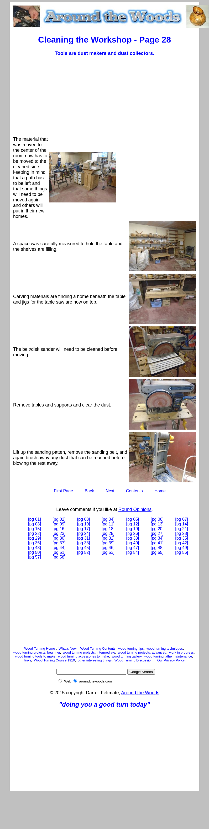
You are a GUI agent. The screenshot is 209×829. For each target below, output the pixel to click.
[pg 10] (83, 524)
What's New (68, 648)
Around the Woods (140, 692)
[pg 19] (132, 528)
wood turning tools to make (35, 656)
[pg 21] (181, 528)
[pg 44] (59, 547)
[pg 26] (132, 533)
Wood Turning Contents (98, 648)
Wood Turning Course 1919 (54, 660)
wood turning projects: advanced (142, 652)
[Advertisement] (107, 98)
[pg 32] (108, 538)
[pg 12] (132, 524)
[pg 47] (132, 547)
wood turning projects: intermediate (89, 652)
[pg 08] (34, 524)
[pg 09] (59, 524)
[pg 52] (83, 552)
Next (110, 491)
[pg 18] (108, 528)
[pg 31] (83, 538)
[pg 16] (59, 528)
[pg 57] (34, 557)
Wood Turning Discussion (133, 660)
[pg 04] (108, 519)
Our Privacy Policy (171, 660)
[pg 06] (157, 519)
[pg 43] (34, 547)
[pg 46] (108, 547)
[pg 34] (157, 538)
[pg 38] (83, 543)
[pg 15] (34, 528)
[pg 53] (108, 552)
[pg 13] (157, 524)
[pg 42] (181, 543)
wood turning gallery (127, 656)
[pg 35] (181, 538)
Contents (134, 491)
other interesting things (95, 660)
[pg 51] (59, 552)
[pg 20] (157, 528)
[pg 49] (181, 547)
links (27, 660)
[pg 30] (59, 538)
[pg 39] (108, 543)
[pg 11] (108, 524)
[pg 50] (34, 552)
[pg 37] (59, 543)
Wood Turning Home (40, 648)
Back (89, 491)
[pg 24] (83, 533)
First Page (63, 491)
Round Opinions (134, 509)
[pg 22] (34, 533)
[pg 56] (181, 552)
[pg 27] (157, 533)
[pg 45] (83, 547)
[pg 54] (132, 552)
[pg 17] (83, 528)
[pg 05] (132, 519)
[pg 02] (59, 519)
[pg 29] (34, 538)
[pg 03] (83, 519)
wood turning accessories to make (83, 656)
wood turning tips (131, 648)
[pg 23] (59, 533)
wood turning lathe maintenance (168, 656)
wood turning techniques (165, 648)
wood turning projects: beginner (36, 652)
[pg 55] (157, 552)
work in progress (181, 652)
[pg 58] (59, 557)
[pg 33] (132, 538)
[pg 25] (108, 533)
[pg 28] (181, 533)
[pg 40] (132, 543)
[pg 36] (34, 543)
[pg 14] (181, 524)
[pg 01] (34, 519)
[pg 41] (157, 543)
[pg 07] (181, 519)
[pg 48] (157, 547)
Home (160, 491)
